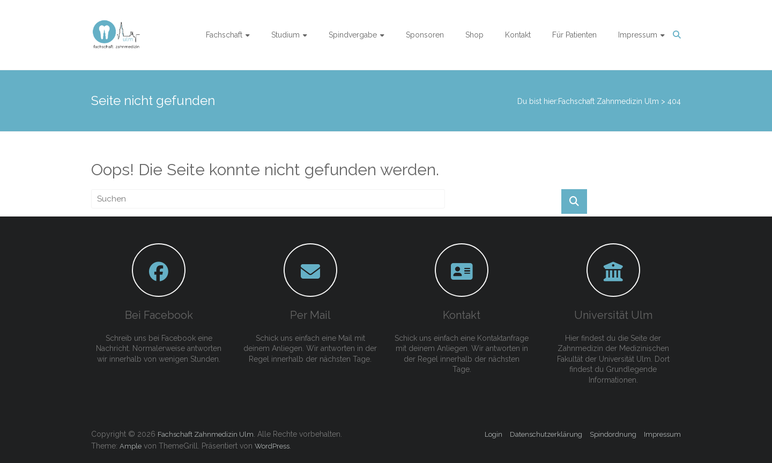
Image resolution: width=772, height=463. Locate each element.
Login (493, 434)
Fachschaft (224, 35)
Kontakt (518, 35)
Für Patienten (574, 35)
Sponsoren (425, 35)
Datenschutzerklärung (546, 434)
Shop (474, 35)
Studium (285, 35)
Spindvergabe (353, 35)
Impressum (637, 35)
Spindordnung (613, 434)
